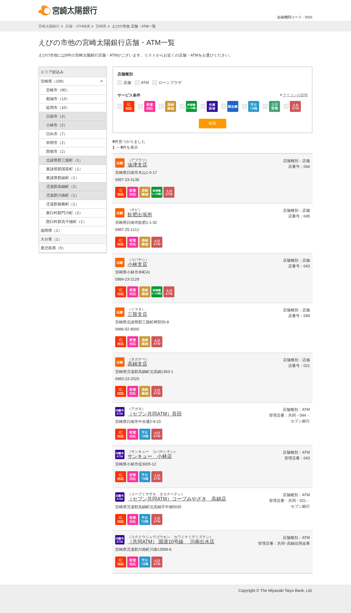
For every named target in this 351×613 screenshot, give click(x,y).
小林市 (56, 125)
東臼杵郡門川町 (64, 213)
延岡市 (58, 107)
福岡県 (51, 230)
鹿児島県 (53, 248)
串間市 (56, 142)
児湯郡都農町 (62, 204)
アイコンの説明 (295, 95)
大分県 (51, 239)
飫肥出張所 (140, 214)
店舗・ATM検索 (77, 26)
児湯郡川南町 (62, 195)
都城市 (58, 99)
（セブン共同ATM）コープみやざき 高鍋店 (177, 499)
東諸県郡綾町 (62, 178)
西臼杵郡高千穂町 (66, 221)
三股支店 (137, 314)
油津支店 (137, 165)
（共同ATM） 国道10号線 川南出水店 (171, 541)
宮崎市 (58, 90)
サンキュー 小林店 (150, 456)
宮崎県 (101, 26)
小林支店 (137, 264)
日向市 (56, 134)
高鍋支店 (137, 364)
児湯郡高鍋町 (62, 186)
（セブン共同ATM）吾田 (155, 414)
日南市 (56, 116)
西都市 (56, 151)
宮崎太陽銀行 (49, 26)
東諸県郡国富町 (64, 169)
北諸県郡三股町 (64, 160)
